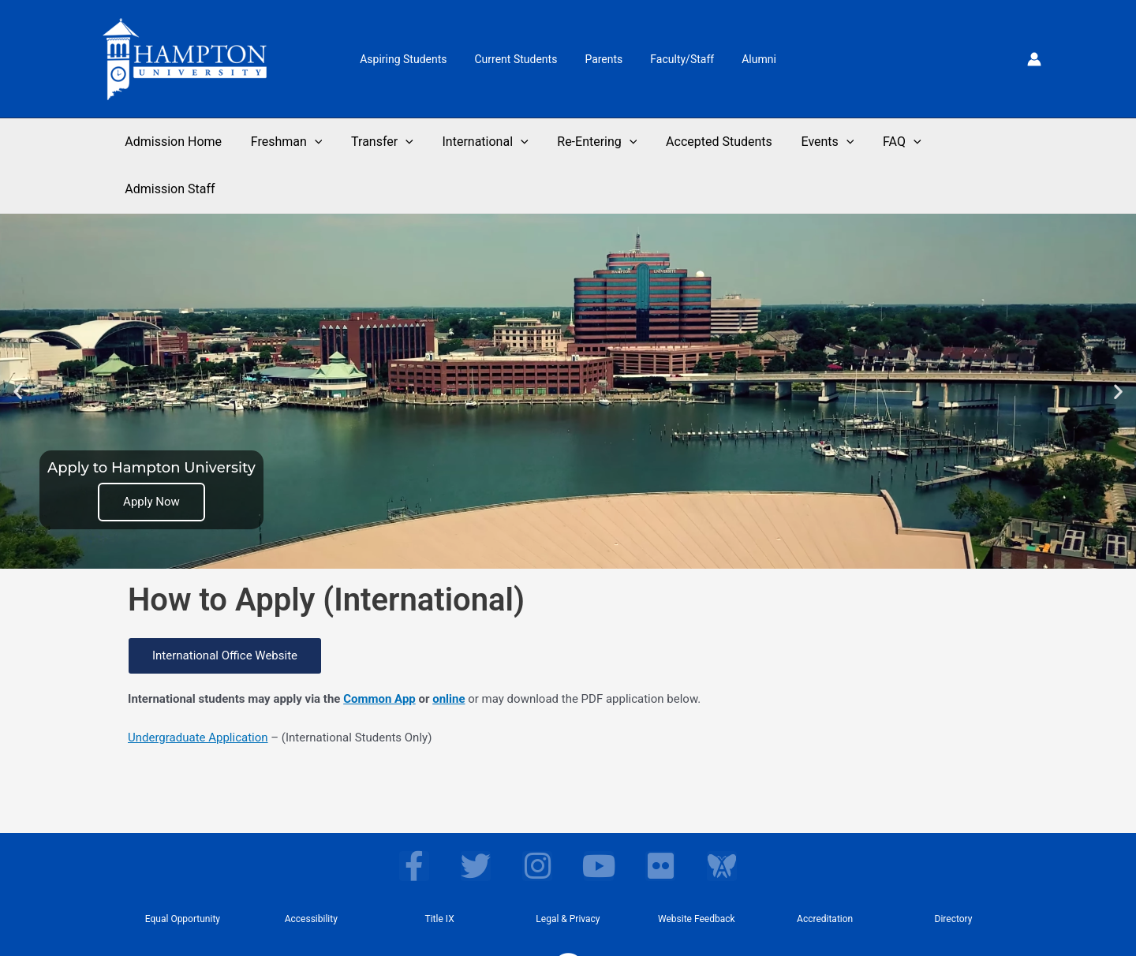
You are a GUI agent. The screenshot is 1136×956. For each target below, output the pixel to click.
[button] (18, 344)
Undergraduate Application (198, 690)
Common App (379, 651)
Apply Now (151, 454)
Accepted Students (719, 141)
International (492, 142)
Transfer (393, 142)
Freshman (301, 142)
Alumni (748, 59)
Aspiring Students (414, 59)
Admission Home (191, 141)
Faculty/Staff (676, 59)
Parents (603, 59)
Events (823, 142)
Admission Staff (984, 141)
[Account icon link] (1034, 59)
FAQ (894, 142)
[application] (329, 142)
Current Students (521, 59)
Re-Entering (600, 142)
